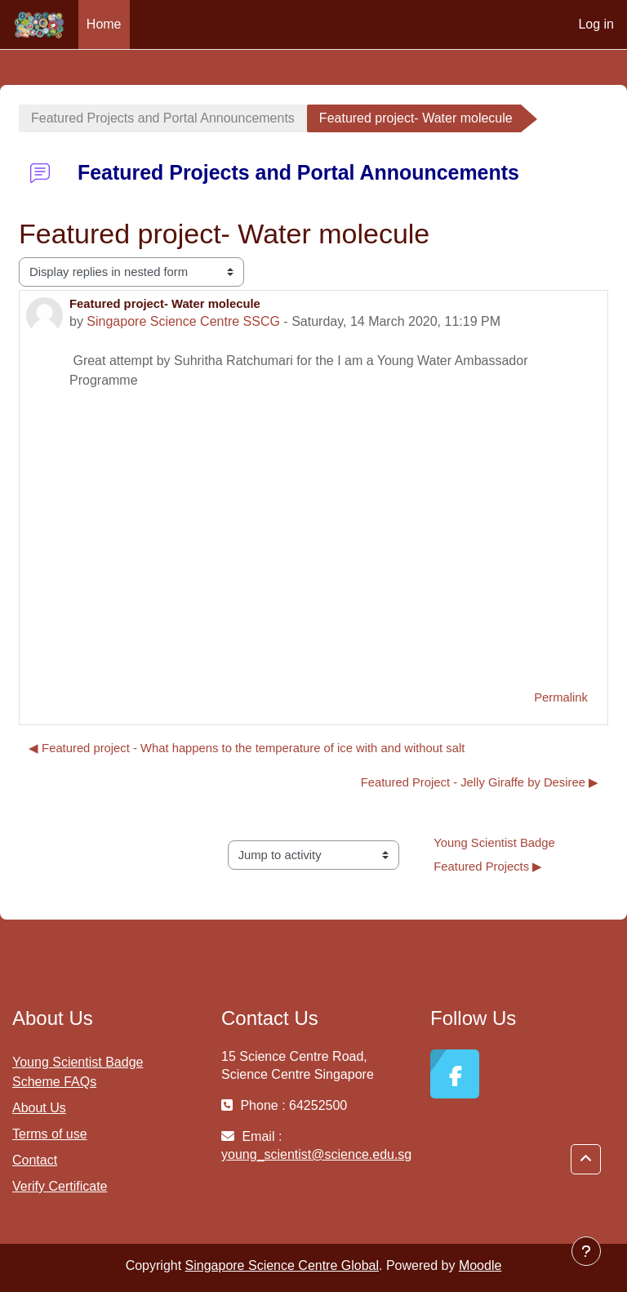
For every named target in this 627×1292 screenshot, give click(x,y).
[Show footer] (586, 1251)
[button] (586, 1159)
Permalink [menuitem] (561, 697)
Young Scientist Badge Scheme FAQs (77, 1072)
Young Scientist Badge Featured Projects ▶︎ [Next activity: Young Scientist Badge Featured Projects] (496, 855)
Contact (34, 1160)
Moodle (480, 1265)
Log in (596, 24)
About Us (39, 1108)
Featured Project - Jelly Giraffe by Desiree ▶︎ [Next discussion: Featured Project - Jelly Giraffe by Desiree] (479, 782)
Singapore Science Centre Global (282, 1265)
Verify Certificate (59, 1186)
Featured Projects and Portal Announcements (163, 118)
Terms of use (49, 1134)
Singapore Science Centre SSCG (183, 321)
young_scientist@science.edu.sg (316, 1154)
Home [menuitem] (104, 24)
